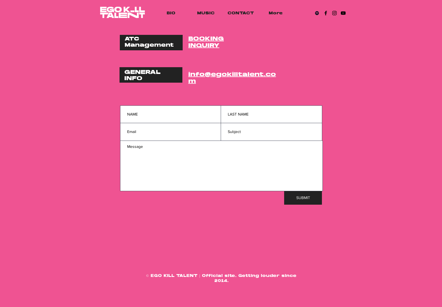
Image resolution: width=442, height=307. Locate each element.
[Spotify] (317, 13)
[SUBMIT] (303, 198)
